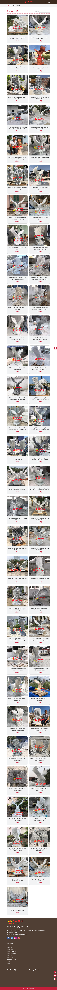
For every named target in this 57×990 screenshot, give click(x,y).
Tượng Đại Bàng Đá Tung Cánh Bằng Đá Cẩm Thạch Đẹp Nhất (17, 188)
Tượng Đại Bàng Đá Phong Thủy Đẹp (39, 578)
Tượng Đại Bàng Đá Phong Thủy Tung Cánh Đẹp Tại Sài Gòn (40, 338)
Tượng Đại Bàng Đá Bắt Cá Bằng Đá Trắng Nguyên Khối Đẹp (40, 729)
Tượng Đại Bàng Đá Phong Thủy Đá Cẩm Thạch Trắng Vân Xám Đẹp (40, 609)
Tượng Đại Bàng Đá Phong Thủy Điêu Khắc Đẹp (17, 518)
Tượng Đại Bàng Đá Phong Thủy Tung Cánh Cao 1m (17, 458)
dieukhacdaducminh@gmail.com (18, 934)
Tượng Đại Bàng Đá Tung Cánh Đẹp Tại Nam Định (40, 128)
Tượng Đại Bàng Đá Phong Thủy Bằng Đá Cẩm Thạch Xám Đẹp (17, 639)
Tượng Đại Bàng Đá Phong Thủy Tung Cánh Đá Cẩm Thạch (40, 819)
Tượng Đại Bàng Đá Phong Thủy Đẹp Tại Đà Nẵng (17, 548)
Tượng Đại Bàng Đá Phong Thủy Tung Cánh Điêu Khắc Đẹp (17, 338)
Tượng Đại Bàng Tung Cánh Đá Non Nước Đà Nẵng (40, 789)
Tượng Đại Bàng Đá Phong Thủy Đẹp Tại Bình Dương (39, 548)
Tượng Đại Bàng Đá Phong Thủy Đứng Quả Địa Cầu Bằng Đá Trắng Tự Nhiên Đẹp (39, 489)
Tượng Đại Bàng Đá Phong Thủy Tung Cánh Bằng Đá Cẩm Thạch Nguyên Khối (17, 489)
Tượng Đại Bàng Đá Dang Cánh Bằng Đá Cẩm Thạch (17, 699)
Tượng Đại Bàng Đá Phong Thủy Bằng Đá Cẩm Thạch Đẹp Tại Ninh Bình (39, 640)
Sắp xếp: (37, 11)
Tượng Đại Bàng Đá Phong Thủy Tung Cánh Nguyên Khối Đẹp (40, 308)
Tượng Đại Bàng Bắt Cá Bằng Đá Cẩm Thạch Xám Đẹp (17, 759)
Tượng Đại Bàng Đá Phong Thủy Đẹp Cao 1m (17, 579)
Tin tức (9, 963)
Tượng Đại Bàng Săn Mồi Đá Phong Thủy (17, 67)
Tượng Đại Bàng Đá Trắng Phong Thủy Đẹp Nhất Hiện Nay (17, 218)
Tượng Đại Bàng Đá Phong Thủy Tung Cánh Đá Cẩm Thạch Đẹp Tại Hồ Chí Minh (17, 429)
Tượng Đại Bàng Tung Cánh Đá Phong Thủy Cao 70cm (17, 879)
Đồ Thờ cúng (10, 957)
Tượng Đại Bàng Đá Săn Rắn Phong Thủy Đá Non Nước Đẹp (39, 248)
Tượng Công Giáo (11, 951)
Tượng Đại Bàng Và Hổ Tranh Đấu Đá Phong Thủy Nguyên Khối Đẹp (17, 37)
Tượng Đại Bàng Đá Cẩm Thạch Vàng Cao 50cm (39, 699)
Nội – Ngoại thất (11, 959)
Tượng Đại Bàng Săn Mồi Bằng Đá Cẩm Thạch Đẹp (17, 849)
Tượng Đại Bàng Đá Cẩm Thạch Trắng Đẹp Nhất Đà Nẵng (17, 729)
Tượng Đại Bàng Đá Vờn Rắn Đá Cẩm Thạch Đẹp (17, 97)
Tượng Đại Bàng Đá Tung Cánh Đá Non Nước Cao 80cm (39, 158)
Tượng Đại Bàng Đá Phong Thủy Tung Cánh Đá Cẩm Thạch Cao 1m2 (40, 428)
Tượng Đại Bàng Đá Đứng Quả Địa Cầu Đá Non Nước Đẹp (17, 669)
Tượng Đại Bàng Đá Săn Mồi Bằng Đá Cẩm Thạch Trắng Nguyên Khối (39, 278)
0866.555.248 (13, 932)
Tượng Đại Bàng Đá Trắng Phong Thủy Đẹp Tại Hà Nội (39, 188)
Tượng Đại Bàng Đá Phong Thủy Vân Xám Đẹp (17, 308)
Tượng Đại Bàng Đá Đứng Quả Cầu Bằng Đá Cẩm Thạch (39, 669)
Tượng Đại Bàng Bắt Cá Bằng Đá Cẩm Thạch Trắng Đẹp (39, 759)
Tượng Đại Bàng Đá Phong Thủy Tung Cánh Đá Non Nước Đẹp (40, 368)
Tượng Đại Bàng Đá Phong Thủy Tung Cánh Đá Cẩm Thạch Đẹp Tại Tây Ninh (39, 399)
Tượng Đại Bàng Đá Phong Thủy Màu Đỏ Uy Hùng (39, 67)
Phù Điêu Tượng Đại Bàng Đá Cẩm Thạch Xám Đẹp (17, 789)
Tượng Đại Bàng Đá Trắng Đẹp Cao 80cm (39, 218)
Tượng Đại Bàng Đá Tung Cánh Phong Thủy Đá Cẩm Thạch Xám (17, 128)
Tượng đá (9, 955)
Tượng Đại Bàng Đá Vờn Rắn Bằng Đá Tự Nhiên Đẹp (39, 97)
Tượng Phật (10, 949)
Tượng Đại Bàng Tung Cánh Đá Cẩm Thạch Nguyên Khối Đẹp (17, 909)
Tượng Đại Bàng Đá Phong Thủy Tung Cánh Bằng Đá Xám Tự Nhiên (39, 458)
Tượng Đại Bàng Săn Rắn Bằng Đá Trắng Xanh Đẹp (17, 819)
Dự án (8, 961)
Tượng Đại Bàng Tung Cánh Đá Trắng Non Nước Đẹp (39, 37)
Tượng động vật (11, 953)
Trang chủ (9, 947)
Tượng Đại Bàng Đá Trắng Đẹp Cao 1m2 (17, 248)
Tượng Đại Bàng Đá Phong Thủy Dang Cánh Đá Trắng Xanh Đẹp (17, 609)
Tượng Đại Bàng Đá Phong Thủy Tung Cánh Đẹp (17, 368)
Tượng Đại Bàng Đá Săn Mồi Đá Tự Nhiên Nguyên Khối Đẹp (17, 278)
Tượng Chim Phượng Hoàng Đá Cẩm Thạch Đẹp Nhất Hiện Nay (17, 158)
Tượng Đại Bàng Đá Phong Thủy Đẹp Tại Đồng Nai (39, 518)
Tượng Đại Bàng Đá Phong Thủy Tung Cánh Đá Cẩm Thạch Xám (17, 398)
